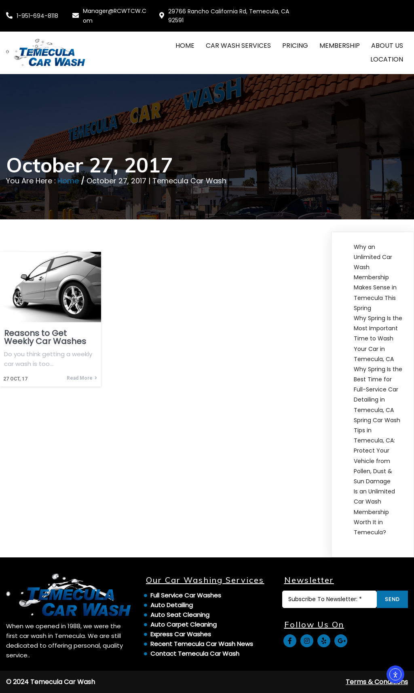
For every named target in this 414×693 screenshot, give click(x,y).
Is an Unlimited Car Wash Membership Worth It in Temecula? (374, 511)
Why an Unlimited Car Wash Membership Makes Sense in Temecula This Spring (375, 277)
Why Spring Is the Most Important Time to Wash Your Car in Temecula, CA (378, 338)
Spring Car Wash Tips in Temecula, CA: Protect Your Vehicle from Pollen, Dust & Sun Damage (377, 450)
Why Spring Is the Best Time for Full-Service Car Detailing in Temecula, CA (378, 389)
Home (68, 181)
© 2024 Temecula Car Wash (50, 682)
